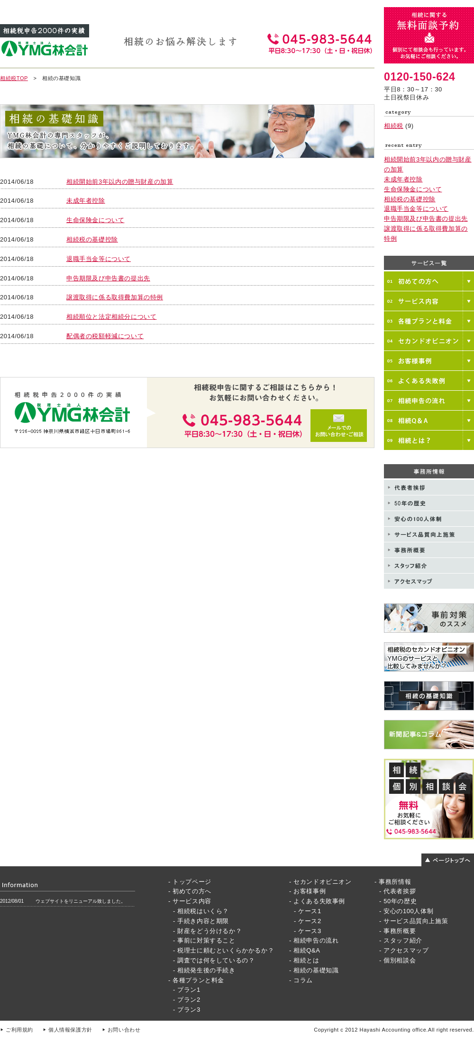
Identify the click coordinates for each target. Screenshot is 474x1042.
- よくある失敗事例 (317, 901)
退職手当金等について (98, 258)
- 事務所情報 (392, 881)
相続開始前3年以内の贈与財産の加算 (119, 181)
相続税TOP (14, 78)
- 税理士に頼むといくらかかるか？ (223, 950)
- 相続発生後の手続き (204, 970)
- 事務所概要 (397, 930)
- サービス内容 (189, 901)
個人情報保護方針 (70, 1030)
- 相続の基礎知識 (313, 970)
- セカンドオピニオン (320, 881)
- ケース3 (307, 930)
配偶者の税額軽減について (105, 336)
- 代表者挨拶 (397, 891)
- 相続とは (304, 960)
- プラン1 (187, 989)
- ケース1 (307, 911)
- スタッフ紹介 (400, 940)
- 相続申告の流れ (313, 940)
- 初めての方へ (189, 891)
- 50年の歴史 (398, 901)
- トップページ (189, 881)
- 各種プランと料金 (196, 980)
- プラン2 (187, 999)
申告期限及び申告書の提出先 (108, 278)
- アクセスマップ (403, 950)
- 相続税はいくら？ (201, 911)
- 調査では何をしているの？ (214, 960)
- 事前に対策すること (204, 940)
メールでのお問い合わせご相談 (187, 412)
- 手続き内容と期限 (201, 921)
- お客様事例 (307, 891)
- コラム (301, 980)
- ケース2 (307, 921)
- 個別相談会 (397, 960)
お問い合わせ (124, 1030)
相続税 (393, 125)
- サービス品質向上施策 (413, 921)
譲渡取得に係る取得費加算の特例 (114, 297)
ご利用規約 (19, 1030)
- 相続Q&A (304, 950)
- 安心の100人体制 (406, 911)
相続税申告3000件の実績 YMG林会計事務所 (44, 41)
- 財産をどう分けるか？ (207, 930)
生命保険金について (95, 220)
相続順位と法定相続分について (111, 316)
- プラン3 (187, 1009)
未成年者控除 (85, 200)
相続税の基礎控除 (92, 239)
